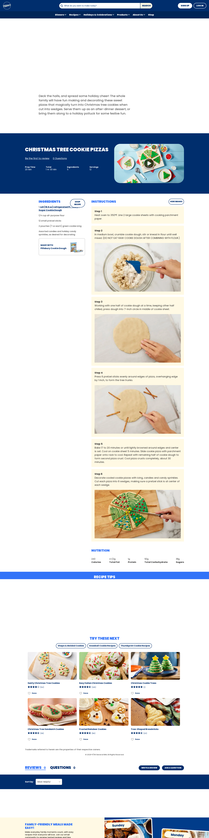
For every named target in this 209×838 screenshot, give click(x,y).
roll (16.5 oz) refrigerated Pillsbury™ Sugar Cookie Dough (59, 208)
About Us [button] (138, 14)
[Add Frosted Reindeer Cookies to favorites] (81, 739)
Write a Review (149, 767)
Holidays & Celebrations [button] (98, 14)
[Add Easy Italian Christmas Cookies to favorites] (81, 693)
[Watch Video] (149, 163)
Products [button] (122, 14)
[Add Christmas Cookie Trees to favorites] (132, 693)
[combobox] (99, 6)
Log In (199, 5)
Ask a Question (173, 767)
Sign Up (185, 5)
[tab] (35, 768)
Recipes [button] (74, 14)
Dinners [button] (59, 14)
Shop (151, 14)
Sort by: (29, 781)
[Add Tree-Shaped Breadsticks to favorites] (132, 739)
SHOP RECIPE (77, 203)
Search (146, 5)
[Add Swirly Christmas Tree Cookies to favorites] (29, 693)
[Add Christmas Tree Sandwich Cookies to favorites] (29, 739)
